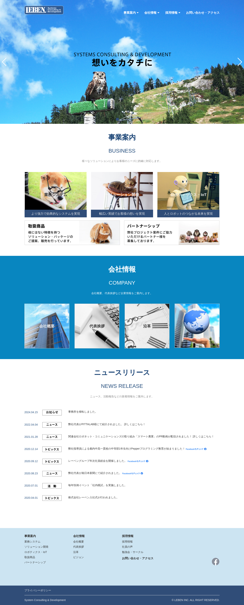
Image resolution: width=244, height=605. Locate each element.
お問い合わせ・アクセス (203, 12)
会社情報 (151, 12)
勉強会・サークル (132, 552)
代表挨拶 (78, 546)
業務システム (32, 541)
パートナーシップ (35, 562)
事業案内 (131, 12)
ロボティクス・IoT (35, 552)
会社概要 (78, 541)
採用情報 (172, 12)
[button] (117, 119)
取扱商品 (29, 557)
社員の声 (127, 546)
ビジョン (78, 557)
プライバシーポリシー (37, 590)
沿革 (76, 552)
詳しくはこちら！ (134, 424)
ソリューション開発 (36, 546)
